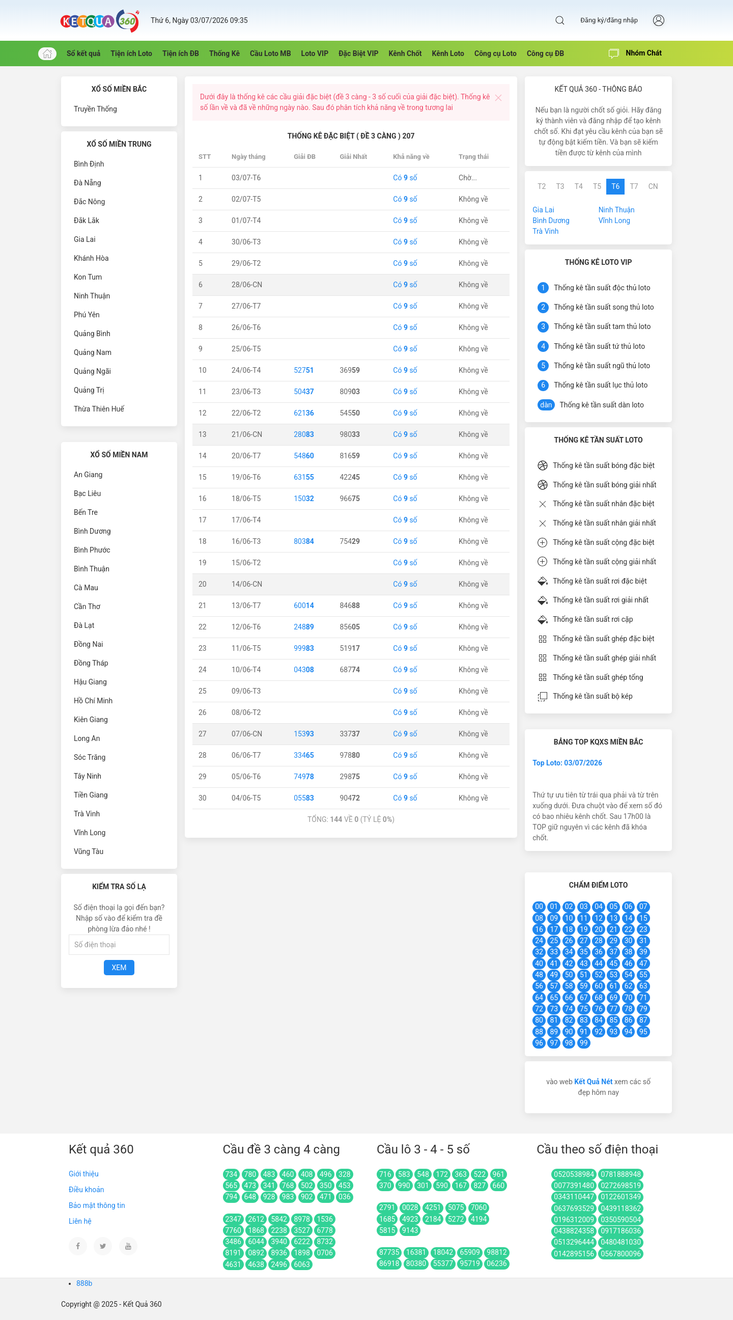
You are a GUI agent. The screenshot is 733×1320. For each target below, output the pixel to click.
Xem (119, 968)
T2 (542, 186)
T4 (579, 186)
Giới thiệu (84, 1174)
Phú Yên (87, 315)
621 (304, 413)
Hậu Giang (90, 682)
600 (304, 605)
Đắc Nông (89, 202)
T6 (615, 186)
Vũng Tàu (88, 851)
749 (304, 777)
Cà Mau (86, 588)
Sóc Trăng (89, 757)
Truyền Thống (95, 109)
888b (84, 1283)
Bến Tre (86, 512)
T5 (597, 186)
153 (304, 734)
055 (304, 798)
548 (304, 456)
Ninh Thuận (92, 296)
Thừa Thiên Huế (99, 409)
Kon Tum (88, 277)
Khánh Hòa (91, 258)
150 (304, 498)
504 (304, 392)
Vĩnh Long (89, 833)
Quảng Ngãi (92, 371)
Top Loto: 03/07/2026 (567, 763)
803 (304, 541)
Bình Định (89, 164)
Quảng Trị (89, 390)
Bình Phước (92, 550)
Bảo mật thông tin (97, 1205)
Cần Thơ (87, 606)
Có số (405, 178)
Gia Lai (85, 239)
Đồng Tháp (91, 663)
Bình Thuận (91, 569)
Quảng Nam (92, 352)
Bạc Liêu (87, 493)
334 (304, 755)
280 (304, 434)
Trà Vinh (87, 814)
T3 (560, 186)
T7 (634, 186)
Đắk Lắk (86, 220)
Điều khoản (86, 1190)
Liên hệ (80, 1221)
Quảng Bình (92, 333)
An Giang (88, 475)
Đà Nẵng (87, 183)
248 (304, 627)
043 (304, 670)
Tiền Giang (91, 795)
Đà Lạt (84, 625)
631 (304, 477)
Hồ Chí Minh (93, 701)
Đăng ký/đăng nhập (609, 20)
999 (304, 648)
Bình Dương (92, 531)
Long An (87, 738)
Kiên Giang (91, 720)
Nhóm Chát (635, 54)
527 (304, 370)
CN (653, 186)
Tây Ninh (87, 776)
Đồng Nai (88, 644)
